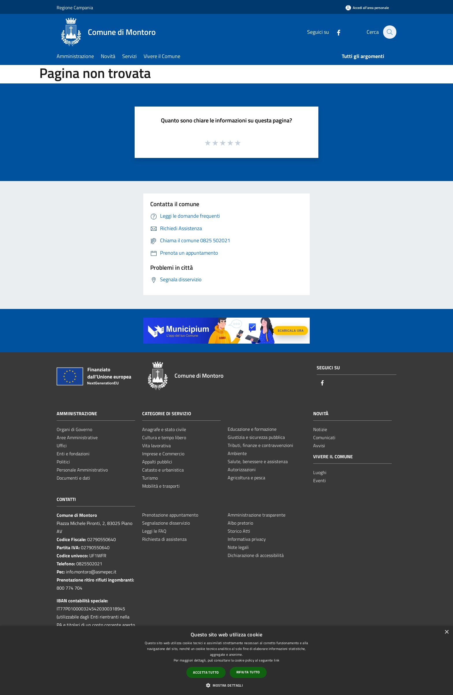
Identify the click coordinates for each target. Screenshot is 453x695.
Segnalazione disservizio (166, 522)
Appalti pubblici (157, 461)
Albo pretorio (240, 522)
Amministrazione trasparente (256, 514)
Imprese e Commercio (163, 453)
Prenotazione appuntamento (170, 514)
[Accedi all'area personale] (367, 7)
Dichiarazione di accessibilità (256, 555)
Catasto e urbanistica (163, 469)
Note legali (238, 547)
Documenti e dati (73, 477)
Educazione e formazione (252, 429)
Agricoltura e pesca (246, 477)
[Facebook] (335, 32)
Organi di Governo (74, 429)
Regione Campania (75, 7)
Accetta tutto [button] (206, 672)
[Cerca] (389, 32)
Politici (63, 461)
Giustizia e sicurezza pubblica (256, 437)
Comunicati (324, 437)
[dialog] (226, 660)
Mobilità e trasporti (161, 485)
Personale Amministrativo (82, 469)
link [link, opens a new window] (276, 660)
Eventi (319, 480)
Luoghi (319, 472)
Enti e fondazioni (73, 453)
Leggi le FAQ (154, 531)
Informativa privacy (247, 539)
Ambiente (237, 453)
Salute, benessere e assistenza (258, 461)
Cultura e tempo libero (164, 437)
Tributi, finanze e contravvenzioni (260, 445)
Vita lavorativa (156, 445)
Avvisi (319, 445)
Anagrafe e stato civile (164, 429)
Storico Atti (239, 531)
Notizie (320, 429)
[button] (226, 685)
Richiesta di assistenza (164, 539)
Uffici (62, 445)
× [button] (446, 632)
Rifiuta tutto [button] (248, 672)
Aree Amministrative (77, 437)
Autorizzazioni (242, 469)
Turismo (150, 477)
